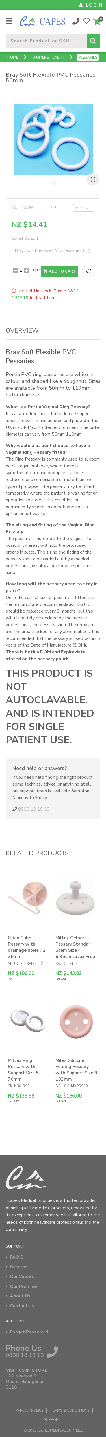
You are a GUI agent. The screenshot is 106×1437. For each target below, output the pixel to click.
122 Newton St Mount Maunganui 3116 (24, 1381)
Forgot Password (29, 1332)
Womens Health (48, 57)
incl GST (83, 207)
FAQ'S (16, 1257)
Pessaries (87, 57)
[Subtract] (15, 270)
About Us (20, 1296)
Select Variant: (26, 238)
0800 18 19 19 (76, 21)
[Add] (26, 270)
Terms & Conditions (70, 1410)
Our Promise (23, 1286)
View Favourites (86, 21)
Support (52, 1419)
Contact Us (22, 1306)
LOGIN (91, 5)
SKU (15, 207)
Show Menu (9, 21)
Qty (37, 270)
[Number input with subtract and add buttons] (21, 270)
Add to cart (60, 271)
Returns (18, 1267)
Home (12, 57)
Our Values (22, 1276)
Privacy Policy (29, 1410)
